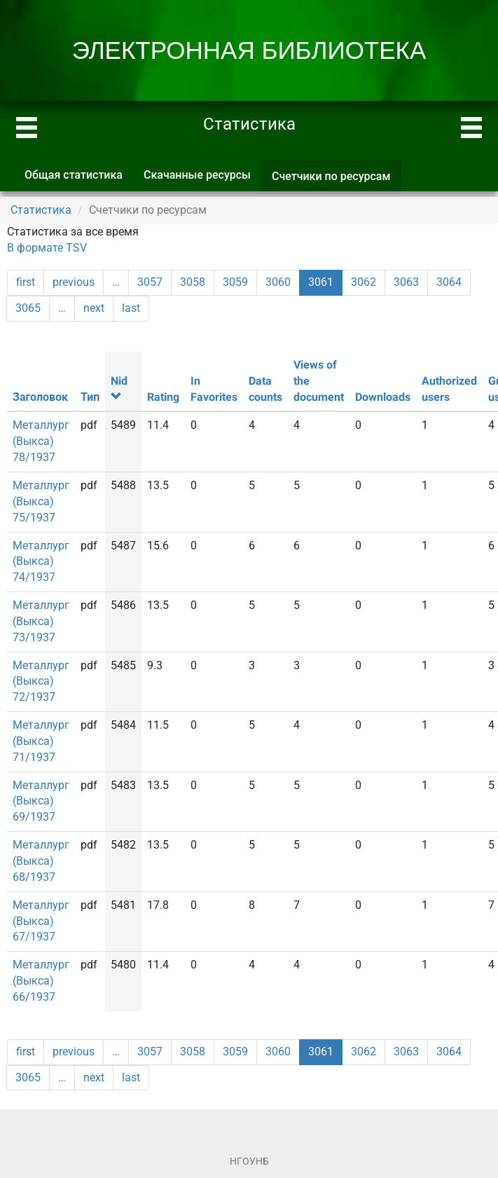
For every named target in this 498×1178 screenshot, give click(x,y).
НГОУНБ (249, 1161)
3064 (449, 282)
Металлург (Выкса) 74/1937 (41, 561)
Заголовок (40, 397)
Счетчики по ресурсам (336, 180)
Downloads (382, 397)
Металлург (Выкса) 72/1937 (41, 681)
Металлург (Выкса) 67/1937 (41, 921)
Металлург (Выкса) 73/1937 (41, 621)
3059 (235, 282)
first (25, 282)
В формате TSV (47, 247)
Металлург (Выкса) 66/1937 (41, 981)
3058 (192, 282)
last (131, 308)
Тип (90, 397)
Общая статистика (74, 175)
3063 (406, 282)
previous (74, 282)
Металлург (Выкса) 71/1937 (41, 741)
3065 (28, 308)
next (93, 308)
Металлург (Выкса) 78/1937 (41, 441)
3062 (363, 282)
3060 (278, 282)
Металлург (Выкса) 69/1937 (41, 801)
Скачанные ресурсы (197, 175)
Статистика (41, 210)
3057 (149, 282)
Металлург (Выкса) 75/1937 (41, 501)
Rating (163, 397)
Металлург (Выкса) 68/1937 (41, 861)
